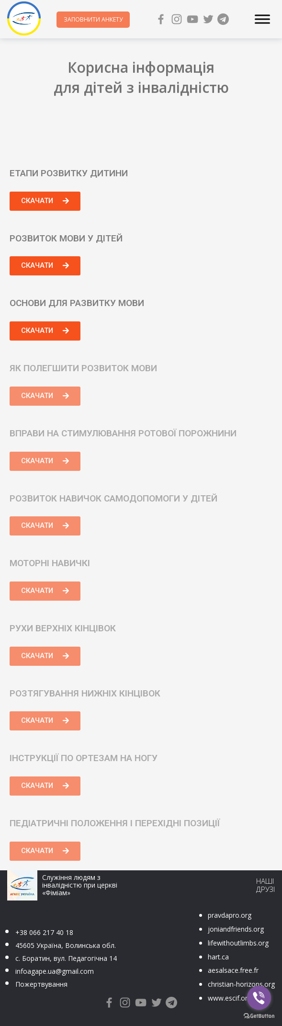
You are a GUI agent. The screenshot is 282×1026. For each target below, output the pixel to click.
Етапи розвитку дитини (69, 173)
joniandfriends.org (236, 929)
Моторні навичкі (50, 563)
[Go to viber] (259, 998)
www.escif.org (229, 998)
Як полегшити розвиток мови (83, 368)
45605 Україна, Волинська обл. (65, 945)
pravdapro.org (229, 915)
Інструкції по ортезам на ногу (84, 758)
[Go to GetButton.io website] (259, 1016)
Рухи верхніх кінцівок (63, 628)
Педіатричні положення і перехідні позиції (115, 823)
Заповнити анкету (93, 19)
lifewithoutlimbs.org (238, 942)
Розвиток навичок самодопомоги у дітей (113, 498)
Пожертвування (41, 984)
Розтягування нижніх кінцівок (85, 693)
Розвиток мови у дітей (66, 238)
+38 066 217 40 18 (44, 932)
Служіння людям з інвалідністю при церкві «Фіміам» (79, 885)
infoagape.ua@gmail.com (54, 971)
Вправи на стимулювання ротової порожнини (123, 433)
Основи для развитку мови (77, 302)
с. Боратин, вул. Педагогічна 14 (66, 958)
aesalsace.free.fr (233, 970)
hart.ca (218, 956)
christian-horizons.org (241, 984)
